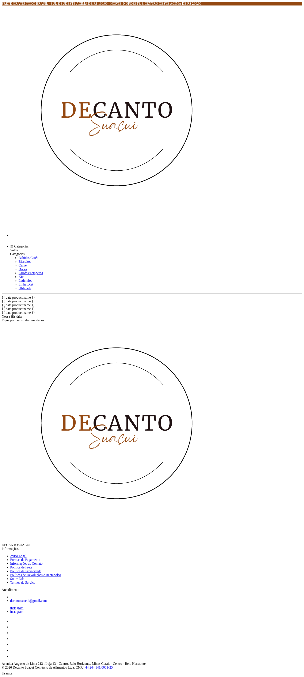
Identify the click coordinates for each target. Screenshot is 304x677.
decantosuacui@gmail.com (28, 600)
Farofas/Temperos (31, 273)
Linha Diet (26, 284)
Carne (23, 265)
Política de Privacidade (25, 571)
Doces (23, 269)
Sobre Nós (17, 578)
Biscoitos (25, 261)
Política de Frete (21, 567)
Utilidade (25, 288)
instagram (16, 608)
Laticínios (25, 280)
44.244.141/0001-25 (99, 667)
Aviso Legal (18, 556)
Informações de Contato (26, 563)
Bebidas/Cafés (28, 258)
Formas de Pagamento (25, 559)
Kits (21, 277)
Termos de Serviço (22, 582)
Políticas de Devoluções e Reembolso (35, 575)
